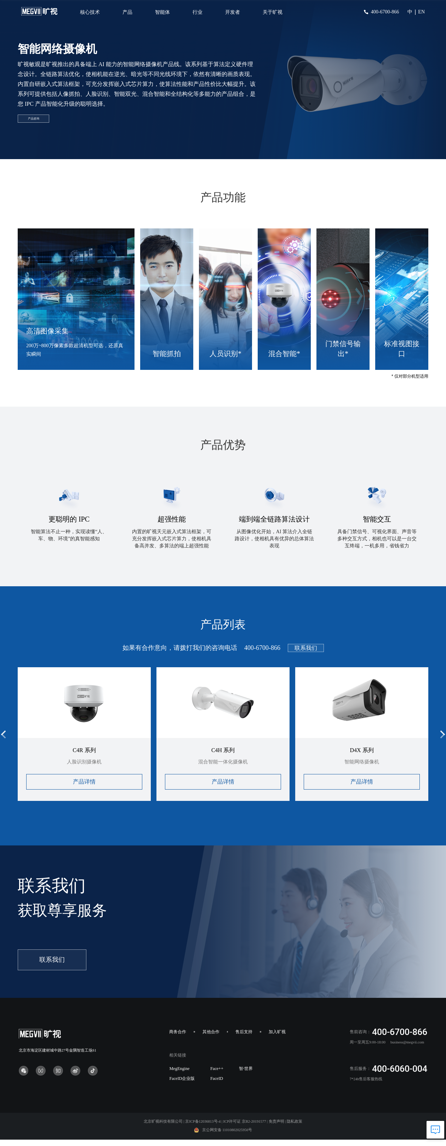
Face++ (216, 1077)
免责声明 (276, 1130)
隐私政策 (294, 1130)
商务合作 (177, 1040)
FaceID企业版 (182, 1086)
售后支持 (243, 1040)
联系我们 (306, 656)
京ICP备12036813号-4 (203, 1130)
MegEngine (179, 1077)
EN (421, 11)
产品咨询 (49, 128)
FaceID (216, 1086)
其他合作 (210, 1040)
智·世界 (246, 1077)
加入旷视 (277, 1040)
